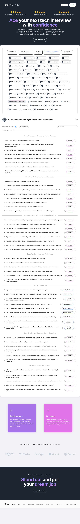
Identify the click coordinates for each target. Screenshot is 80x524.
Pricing (47, 504)
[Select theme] (64, 5)
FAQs (52, 504)
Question (70, 140)
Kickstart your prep (40, 491)
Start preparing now (40, 39)
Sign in (72, 4)
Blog (24, 504)
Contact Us (59, 504)
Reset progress (24, 126)
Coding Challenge (67, 290)
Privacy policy (39, 504)
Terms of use (30, 504)
